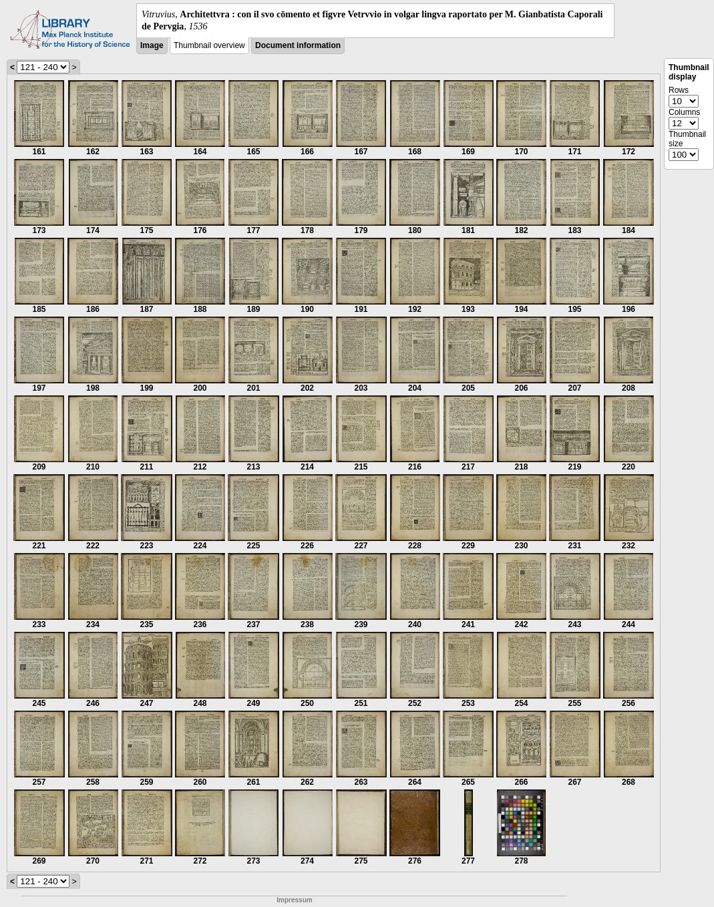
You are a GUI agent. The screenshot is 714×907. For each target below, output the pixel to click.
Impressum (294, 900)
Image (152, 45)
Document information (298, 45)
